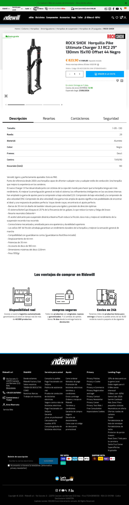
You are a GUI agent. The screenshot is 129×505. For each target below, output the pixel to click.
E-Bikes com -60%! (116, 393)
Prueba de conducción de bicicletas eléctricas (54, 396)
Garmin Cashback (115, 399)
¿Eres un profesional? (54, 417)
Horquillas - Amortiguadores (42, 29)
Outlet (110, 417)
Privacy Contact (93, 396)
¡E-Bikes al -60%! (92, 17)
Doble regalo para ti (116, 384)
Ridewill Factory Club (32, 381)
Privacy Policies (93, 378)
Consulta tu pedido (52, 378)
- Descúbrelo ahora (83, 3)
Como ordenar (71, 378)
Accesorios (65, 17)
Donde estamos (30, 378)
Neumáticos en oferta (117, 408)
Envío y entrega (72, 396)
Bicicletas (40, 17)
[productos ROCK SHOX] (115, 36)
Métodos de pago (73, 381)
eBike (31, 17)
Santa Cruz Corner (115, 444)
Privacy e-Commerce (95, 387)
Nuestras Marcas (31, 393)
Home (17, 29)
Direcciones (11, 388)
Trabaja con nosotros (32, 396)
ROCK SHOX (108, 29)
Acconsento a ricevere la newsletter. (31, 466)
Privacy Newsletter (95, 399)
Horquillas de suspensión (67, 29)
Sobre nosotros (30, 384)
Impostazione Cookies (96, 411)
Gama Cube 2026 (115, 396)
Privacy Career (93, 402)
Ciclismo (25, 29)
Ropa (73, 17)
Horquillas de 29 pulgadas (90, 29)
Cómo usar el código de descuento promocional (74, 426)
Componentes (52, 17)
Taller (80, 17)
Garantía (48, 414)
